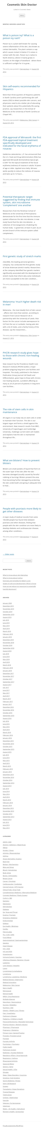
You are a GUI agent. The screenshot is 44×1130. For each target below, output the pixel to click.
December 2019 (8, 606)
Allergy (5, 848)
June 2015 (6, 758)
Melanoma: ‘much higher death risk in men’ (22, 303)
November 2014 (8, 777)
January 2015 (7, 772)
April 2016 (6, 730)
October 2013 (7, 814)
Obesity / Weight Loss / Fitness (13, 1010)
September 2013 (8, 817)
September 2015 (8, 749)
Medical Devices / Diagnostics (13, 980)
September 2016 (8, 716)
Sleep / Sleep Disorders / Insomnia (15, 1075)
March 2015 (7, 766)
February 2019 (8, 634)
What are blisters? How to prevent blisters (21, 462)
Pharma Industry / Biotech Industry (15, 1024)
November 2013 (8, 811)
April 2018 (6, 662)
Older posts (8, 554)
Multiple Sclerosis (9, 999)
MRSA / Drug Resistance (11, 996)
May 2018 (6, 659)
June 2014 (6, 791)
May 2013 (6, 828)
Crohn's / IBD (7, 898)
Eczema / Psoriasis (9, 915)
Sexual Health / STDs (10, 1069)
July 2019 (6, 620)
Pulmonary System (9, 1050)
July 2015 (6, 755)
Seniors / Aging (8, 1067)
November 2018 (8, 642)
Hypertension (7, 954)
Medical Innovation (9, 982)
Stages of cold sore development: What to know (19, 583)
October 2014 (7, 780)
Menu (22, 15)
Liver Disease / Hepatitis (11, 966)
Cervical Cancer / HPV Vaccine (13, 887)
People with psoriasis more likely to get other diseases (22, 510)
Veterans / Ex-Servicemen (12, 1103)
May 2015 (6, 760)
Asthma (5, 856)
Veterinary (6, 1106)
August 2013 (7, 819)
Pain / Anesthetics (9, 1013)
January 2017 (7, 704)
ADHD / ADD (7, 842)
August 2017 (7, 685)
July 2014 (6, 789)
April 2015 (6, 763)
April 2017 (6, 696)
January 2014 (7, 805)
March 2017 (7, 699)
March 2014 (7, 800)
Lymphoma (7, 974)
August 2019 (7, 617)
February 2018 (8, 668)
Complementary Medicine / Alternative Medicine (19, 892)
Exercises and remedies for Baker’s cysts (17, 581)
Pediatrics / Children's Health (13, 1019)
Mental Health (8, 994)
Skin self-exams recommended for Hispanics (21, 88)
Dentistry (6, 901)
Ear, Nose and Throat (10, 912)
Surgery (5, 1086)
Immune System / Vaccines (12, 957)
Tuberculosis (7, 1095)
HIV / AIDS (6, 949)
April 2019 (6, 628)
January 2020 (7, 603)
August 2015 (7, 752)
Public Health (7, 1047)
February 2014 (8, 803)
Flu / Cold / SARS (8, 935)
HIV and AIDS (7, 951)
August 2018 (7, 651)
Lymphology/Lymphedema (12, 971)
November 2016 (8, 710)
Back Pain (6, 862)
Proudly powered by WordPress (13, 1126)
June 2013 (6, 825)
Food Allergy (7, 937)
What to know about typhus (13, 578)
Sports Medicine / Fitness (11, 1081)
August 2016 (7, 718)
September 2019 (8, 614)
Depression (7, 904)
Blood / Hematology (10, 870)
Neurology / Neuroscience (12, 1002)
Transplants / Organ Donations (13, 1089)
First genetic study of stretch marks (22, 256)
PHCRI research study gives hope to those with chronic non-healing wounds (21, 355)
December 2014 (8, 775)
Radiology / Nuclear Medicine (13, 1053)
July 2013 (6, 822)
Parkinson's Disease (10, 1016)
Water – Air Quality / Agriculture (14, 1109)
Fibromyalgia (7, 932)
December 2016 (8, 707)
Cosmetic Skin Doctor (22, 4)
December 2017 (8, 673)
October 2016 (7, 713)
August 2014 (7, 786)
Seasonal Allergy (8, 1064)
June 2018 (6, 657)
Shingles (6, 1072)
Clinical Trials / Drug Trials (11, 890)
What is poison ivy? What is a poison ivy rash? (18, 37)
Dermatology (24, 69)
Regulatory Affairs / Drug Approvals (15, 1055)
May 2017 (6, 693)
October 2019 (7, 612)
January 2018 (7, 671)
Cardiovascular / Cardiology (12, 884)
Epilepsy (6, 923)
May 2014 (6, 794)
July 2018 (6, 654)
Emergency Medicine (10, 918)
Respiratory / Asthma (10, 1058)
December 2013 (8, 808)
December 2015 (8, 741)
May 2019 (6, 626)
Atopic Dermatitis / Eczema (12, 859)
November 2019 (8, 609)
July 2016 (6, 721)
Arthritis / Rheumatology (11, 853)
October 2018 (7, 645)
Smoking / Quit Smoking (11, 1078)
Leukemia (6, 963)
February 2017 (8, 701)
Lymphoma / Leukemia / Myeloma (15, 977)
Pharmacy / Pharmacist (11, 1027)
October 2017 (7, 679)
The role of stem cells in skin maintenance (18, 411)
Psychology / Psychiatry (11, 1044)
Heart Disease (7, 946)
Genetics (6, 943)
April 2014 (6, 797)
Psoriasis (6, 1039)
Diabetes (6, 909)
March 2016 (7, 732)
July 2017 (6, 687)
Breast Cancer (7, 878)
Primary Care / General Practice (13, 1033)
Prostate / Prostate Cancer (12, 1036)
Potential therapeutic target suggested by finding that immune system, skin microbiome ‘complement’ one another (21, 201)
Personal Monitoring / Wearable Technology (18, 1022)
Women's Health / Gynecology (13, 1112)
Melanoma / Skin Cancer (28, 120)
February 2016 (8, 735)
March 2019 (7, 631)
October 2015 (7, 746)
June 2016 (6, 724)
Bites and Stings (8, 867)
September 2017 (8, 682)
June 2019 (6, 623)
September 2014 (8, 783)
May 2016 (6, 727)
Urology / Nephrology (10, 1098)
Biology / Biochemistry (10, 864)
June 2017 (6, 690)
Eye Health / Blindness (10, 926)
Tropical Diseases (9, 1092)
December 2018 (8, 640)
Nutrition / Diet (8, 1008)
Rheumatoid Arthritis (10, 1061)
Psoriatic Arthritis (9, 1041)
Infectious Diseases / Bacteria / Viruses (16, 960)
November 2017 (8, 676)
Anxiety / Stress (8, 850)
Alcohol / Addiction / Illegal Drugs (14, 845)
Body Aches (7, 873)
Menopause (7, 991)
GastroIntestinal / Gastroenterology (15, 940)
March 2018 (7, 665)
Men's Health (7, 988)
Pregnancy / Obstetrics (11, 1030)
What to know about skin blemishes (15, 575)
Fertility (5, 929)
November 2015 (8, 744)
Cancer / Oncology (9, 881)
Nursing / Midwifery (10, 1005)
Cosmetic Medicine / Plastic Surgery (15, 895)
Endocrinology (8, 921)
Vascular (6, 1100)
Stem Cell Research (9, 1083)
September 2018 (8, 648)
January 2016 (7, 738)
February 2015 (8, 769)
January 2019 (7, 637)
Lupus (5, 968)
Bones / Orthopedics (10, 876)
